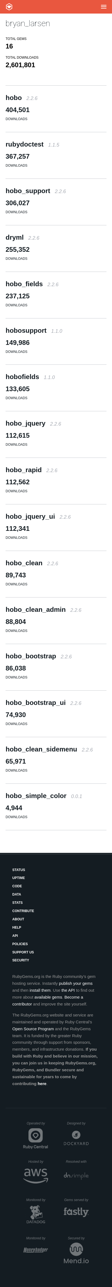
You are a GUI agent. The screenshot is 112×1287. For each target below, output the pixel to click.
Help (16, 927)
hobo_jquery (33, 423)
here (42, 1083)
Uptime (18, 878)
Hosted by (38, 1162)
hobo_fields (32, 284)
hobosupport (34, 330)
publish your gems (76, 983)
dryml (22, 237)
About (18, 919)
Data (16, 894)
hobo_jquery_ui (38, 516)
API (15, 936)
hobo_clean (32, 563)
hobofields (30, 376)
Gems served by (76, 1200)
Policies (20, 944)
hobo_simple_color (44, 795)
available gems (48, 997)
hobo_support (36, 190)
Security (20, 960)
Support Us (23, 952)
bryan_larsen (28, 23)
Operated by (37, 1125)
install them (40, 990)
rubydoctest (32, 144)
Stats (17, 903)
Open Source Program (33, 1028)
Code (17, 886)
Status (18, 870)
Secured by (78, 1238)
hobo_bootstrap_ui (43, 702)
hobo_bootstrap (39, 656)
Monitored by (37, 1200)
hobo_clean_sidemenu (49, 749)
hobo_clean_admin (43, 609)
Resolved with (77, 1162)
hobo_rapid (31, 470)
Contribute (23, 911)
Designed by (77, 1123)
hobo (21, 97)
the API (68, 990)
